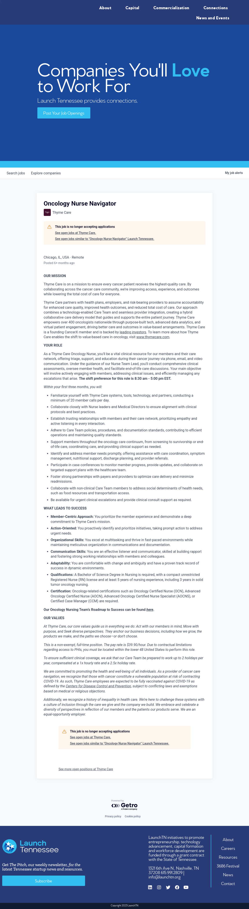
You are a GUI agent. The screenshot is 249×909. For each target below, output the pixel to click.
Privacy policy (113, 816)
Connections (217, 7)
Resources (228, 856)
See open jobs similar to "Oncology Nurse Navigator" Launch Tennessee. (104, 239)
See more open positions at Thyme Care (86, 769)
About (106, 7)
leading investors (133, 332)
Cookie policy (133, 816)
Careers (228, 848)
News (228, 874)
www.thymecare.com (152, 337)
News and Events (213, 17)
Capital (133, 7)
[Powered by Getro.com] (124, 805)
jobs (16, 173)
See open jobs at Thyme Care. (75, 233)
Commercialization (172, 7)
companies (47, 173)
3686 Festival (228, 865)
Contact (228, 883)
